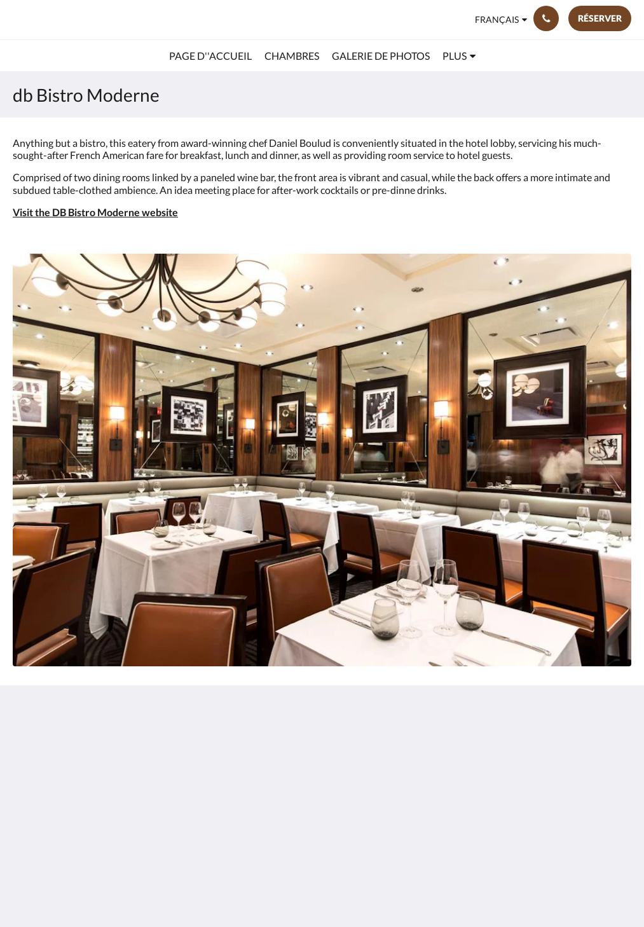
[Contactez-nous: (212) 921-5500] (546, 18)
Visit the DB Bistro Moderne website (95, 212)
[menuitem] (210, 56)
